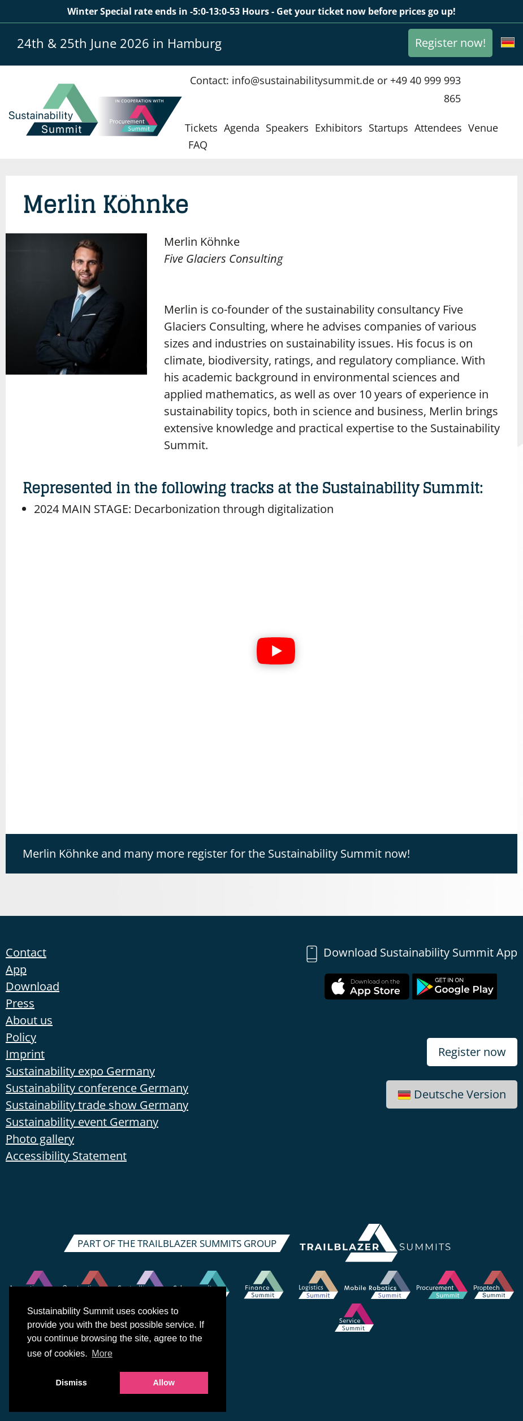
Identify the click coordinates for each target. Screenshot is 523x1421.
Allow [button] (164, 1382)
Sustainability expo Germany (80, 1071)
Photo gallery (40, 1138)
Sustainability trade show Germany (97, 1105)
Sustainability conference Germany (97, 1088)
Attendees (438, 127)
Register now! (450, 42)
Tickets (201, 127)
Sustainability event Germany (82, 1121)
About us (29, 1020)
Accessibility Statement (66, 1155)
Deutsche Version (451, 1094)
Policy (21, 1037)
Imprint (25, 1054)
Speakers (287, 127)
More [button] (102, 1353)
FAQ (198, 144)
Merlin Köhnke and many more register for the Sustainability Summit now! (216, 853)
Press (20, 1003)
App (16, 969)
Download (32, 986)
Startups (388, 127)
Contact (26, 952)
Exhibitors (338, 127)
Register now (472, 1051)
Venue (483, 127)
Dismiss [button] (71, 1382)
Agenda (242, 127)
